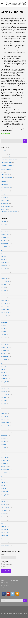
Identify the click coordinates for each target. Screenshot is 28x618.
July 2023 (3, 325)
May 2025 (3, 256)
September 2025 (5, 243)
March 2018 (4, 526)
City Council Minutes (7, 162)
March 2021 (4, 413)
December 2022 (5, 347)
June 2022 (3, 366)
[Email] (12, 594)
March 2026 (4, 224)
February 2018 (4, 529)
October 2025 (4, 240)
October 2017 (4, 542)
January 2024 (4, 306)
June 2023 (3, 328)
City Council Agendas (7, 156)
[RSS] (17, 594)
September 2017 (5, 545)
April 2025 (3, 259)
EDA (2, 172)
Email (3, 554)
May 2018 (3, 520)
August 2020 (4, 435)
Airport (3, 150)
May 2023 (3, 331)
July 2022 (3, 363)
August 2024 (4, 284)
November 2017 (5, 538)
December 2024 (5, 272)
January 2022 (4, 381)
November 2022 (5, 350)
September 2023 (5, 319)
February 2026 (4, 228)
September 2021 (5, 394)
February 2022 (4, 378)
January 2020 (4, 457)
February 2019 (4, 491)
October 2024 (4, 278)
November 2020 (5, 425)
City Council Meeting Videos (9, 159)
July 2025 (3, 250)
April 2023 (3, 334)
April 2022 (3, 372)
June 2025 (3, 253)
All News (4, 563)
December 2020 (5, 422)
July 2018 (3, 513)
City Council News (6, 564)
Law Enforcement (5, 191)
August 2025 (4, 246)
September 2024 (5, 281)
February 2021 (4, 416)
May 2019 (3, 482)
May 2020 (3, 444)
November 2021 (5, 388)
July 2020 (3, 438)
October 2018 (4, 504)
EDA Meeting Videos (7, 177)
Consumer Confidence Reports (9, 211)
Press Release (4, 197)
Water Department (6, 206)
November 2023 (5, 312)
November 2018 (5, 501)
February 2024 (4, 303)
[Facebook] (4, 594)
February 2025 (4, 265)
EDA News (4, 566)
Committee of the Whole (8, 165)
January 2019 (4, 495)
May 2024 (3, 294)
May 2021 (3, 407)
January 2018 (4, 532)
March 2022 (4, 375)
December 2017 (5, 535)
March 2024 (4, 300)
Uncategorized (4, 203)
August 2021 (4, 397)
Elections (3, 181)
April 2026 (3, 221)
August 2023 (4, 322)
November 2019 (5, 463)
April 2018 (3, 523)
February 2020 (4, 454)
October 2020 (4, 429)
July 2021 (3, 400)
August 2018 (4, 510)
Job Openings (4, 184)
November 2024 (5, 275)
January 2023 (4, 344)
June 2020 (3, 441)
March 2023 (4, 338)
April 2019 (3, 485)
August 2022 (4, 360)
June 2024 (3, 290)
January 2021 (4, 419)
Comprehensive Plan (6, 169)
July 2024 (3, 287)
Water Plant (4, 209)
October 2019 (4, 466)
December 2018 (5, 498)
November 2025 (5, 237)
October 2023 (4, 316)
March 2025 (4, 262)
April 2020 (3, 447)
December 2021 (5, 385)
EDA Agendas (5, 174)
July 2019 (3, 476)
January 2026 (4, 231)
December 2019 (5, 460)
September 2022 (5, 356)
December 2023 (5, 309)
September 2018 (5, 507)
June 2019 (3, 479)
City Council (4, 154)
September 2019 (5, 469)
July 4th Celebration (6, 187)
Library (3, 194)
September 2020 (5, 432)
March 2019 (4, 488)
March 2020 (4, 451)
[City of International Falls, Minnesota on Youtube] (8, 594)
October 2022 (4, 353)
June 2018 (3, 517)
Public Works (4, 200)
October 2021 (4, 391)
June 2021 (3, 403)
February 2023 (4, 341)
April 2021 (3, 410)
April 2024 (3, 297)
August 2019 (4, 473)
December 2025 (5, 234)
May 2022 (3, 369)
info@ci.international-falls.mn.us (9, 587)
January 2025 (4, 268)
